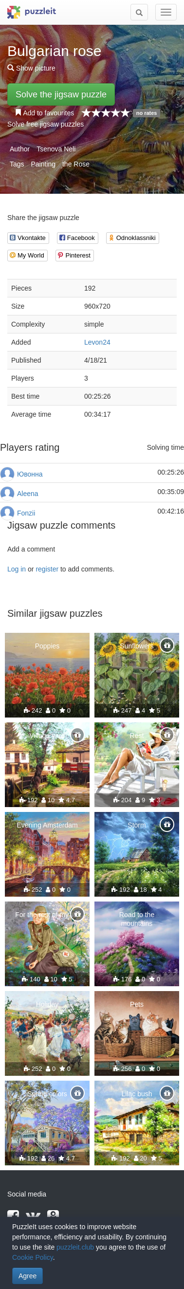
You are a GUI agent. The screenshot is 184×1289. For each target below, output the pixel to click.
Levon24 (97, 342)
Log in (16, 569)
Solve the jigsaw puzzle (61, 94)
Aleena (27, 493)
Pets (137, 1004)
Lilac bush (136, 1094)
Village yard (47, 735)
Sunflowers (136, 646)
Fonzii (26, 513)
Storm (137, 825)
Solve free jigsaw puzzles (45, 124)
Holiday (47, 1004)
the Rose (76, 164)
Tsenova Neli (56, 149)
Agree (27, 1276)
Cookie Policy (32, 1257)
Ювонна (29, 474)
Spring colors (47, 1094)
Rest (137, 735)
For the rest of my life (47, 915)
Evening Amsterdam (47, 825)
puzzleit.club (75, 1247)
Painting (43, 164)
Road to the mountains (136, 919)
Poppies (47, 646)
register (47, 569)
